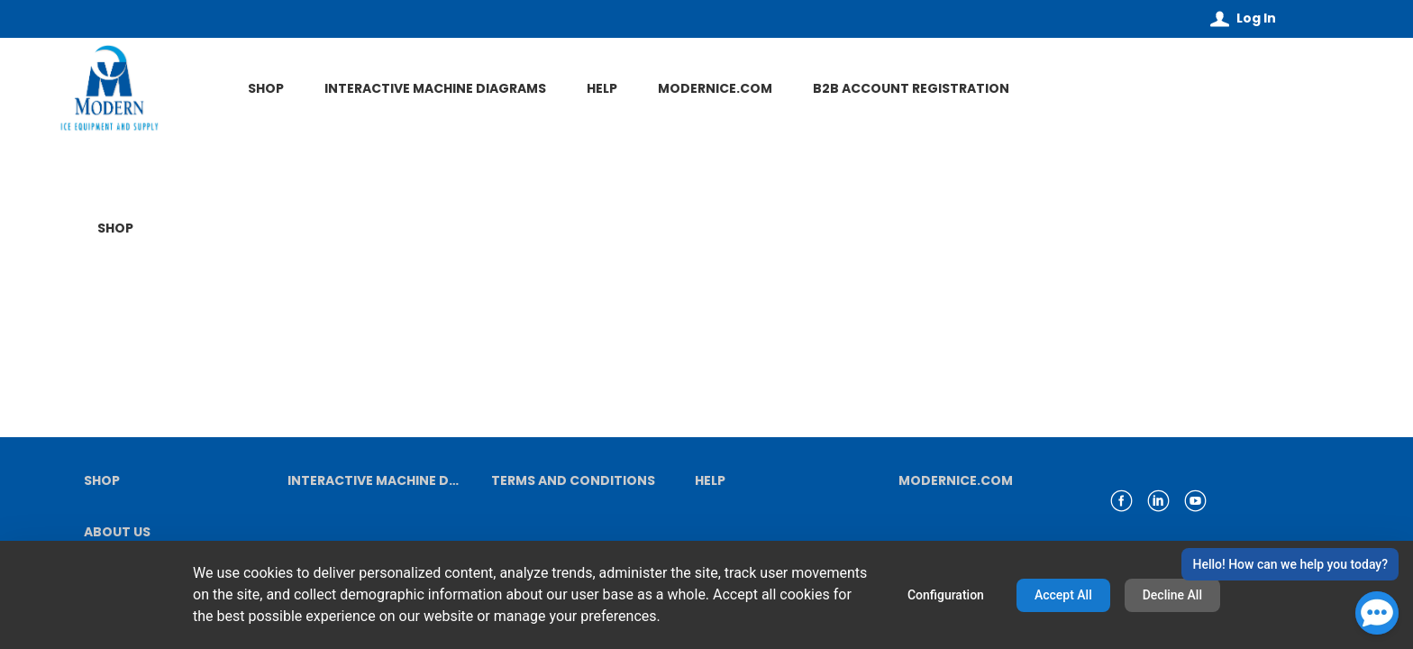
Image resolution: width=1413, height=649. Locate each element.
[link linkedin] (1158, 500)
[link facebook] (1121, 500)
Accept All (1063, 595)
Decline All (1172, 595)
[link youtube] (1195, 500)
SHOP (115, 228)
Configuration (945, 595)
